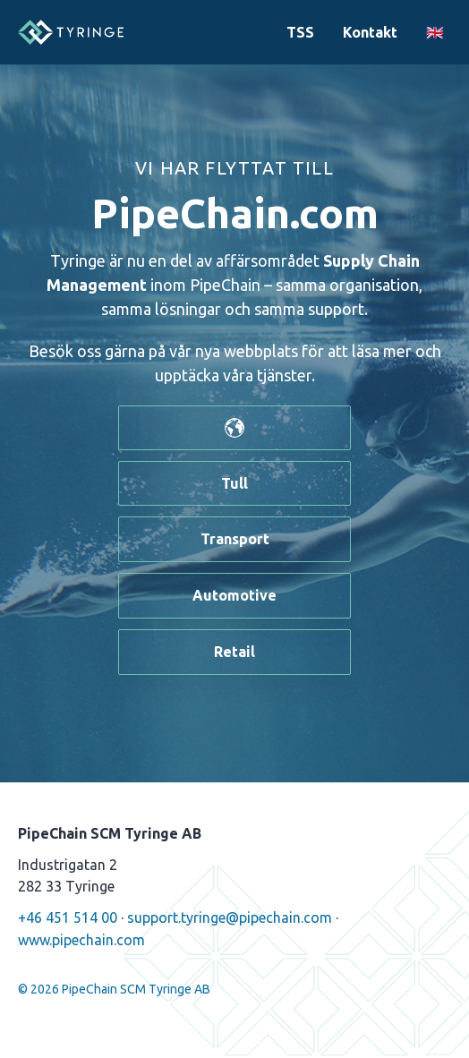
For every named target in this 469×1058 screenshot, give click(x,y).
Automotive (234, 595)
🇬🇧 (435, 32)
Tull (234, 483)
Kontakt (370, 32)
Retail (234, 652)
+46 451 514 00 (67, 917)
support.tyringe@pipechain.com (229, 917)
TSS (300, 32)
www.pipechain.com (81, 940)
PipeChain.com (235, 213)
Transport (234, 539)
